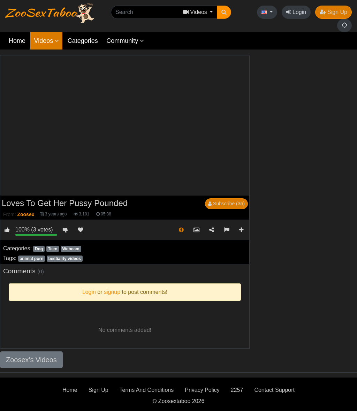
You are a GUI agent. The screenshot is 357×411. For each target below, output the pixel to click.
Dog (39, 248)
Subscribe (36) (226, 203)
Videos (46, 40)
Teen (52, 248)
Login (296, 12)
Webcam (70, 248)
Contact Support (274, 390)
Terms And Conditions (147, 390)
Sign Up (333, 12)
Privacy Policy (202, 390)
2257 (237, 390)
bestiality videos (64, 258)
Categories (83, 40)
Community (125, 40)
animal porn (31, 258)
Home (17, 40)
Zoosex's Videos (31, 360)
